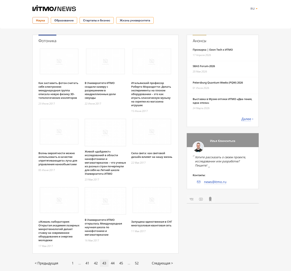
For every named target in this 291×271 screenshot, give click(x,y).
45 (121, 263)
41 (87, 263)
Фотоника (47, 40)
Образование (64, 20)
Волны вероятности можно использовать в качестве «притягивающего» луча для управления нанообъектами (57, 158)
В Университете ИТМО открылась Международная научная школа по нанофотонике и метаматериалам (103, 227)
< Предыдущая (46, 263)
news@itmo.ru (215, 182)
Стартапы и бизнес (96, 20)
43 (104, 263)
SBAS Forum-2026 (204, 66)
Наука (40, 20)
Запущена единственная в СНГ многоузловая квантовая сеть (151, 223)
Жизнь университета (135, 20)
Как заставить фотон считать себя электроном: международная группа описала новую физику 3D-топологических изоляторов (58, 90)
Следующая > (162, 263)
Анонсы (199, 40)
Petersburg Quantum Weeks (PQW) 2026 (218, 82)
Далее (246, 119)
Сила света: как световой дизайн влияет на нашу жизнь (151, 155)
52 (137, 263)
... (79, 263)
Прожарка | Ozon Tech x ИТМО (213, 49)
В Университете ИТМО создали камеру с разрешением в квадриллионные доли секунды (100, 90)
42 (96, 263)
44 (113, 263)
